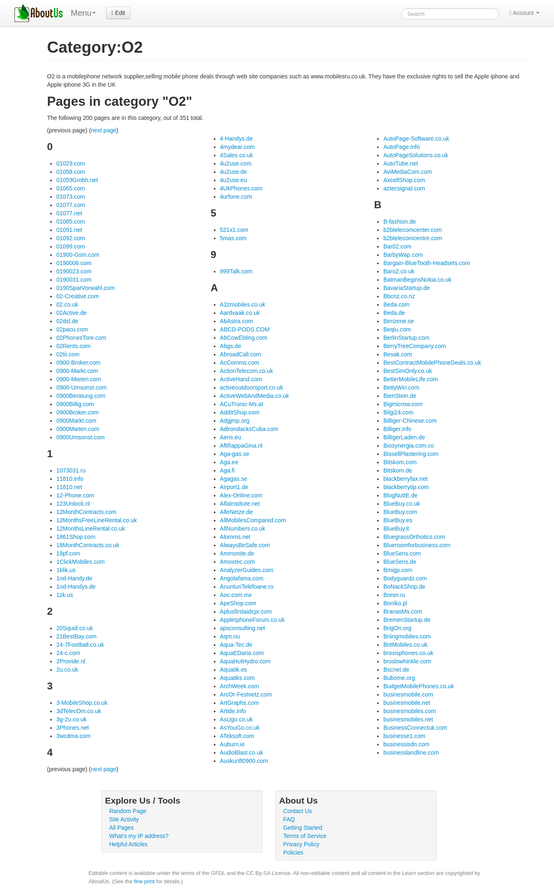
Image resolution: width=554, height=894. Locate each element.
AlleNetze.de (236, 512)
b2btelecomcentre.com (412, 238)
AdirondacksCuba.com (249, 429)
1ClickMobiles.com (80, 561)
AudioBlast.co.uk (241, 752)
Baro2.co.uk (398, 271)
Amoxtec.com (237, 561)
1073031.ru (71, 470)
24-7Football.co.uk (80, 644)
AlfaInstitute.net (240, 503)
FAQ (289, 819)
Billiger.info (397, 429)
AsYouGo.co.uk (240, 727)
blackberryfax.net (405, 478)
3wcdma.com (73, 736)
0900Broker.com (77, 412)
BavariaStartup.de (406, 288)
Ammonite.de (237, 553)
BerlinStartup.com (406, 337)
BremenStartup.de (407, 619)
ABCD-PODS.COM (245, 329)
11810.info (69, 478)
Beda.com (396, 304)
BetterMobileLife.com (410, 379)
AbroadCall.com (240, 354)
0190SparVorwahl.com (85, 288)
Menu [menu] (83, 12)
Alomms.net (235, 536)
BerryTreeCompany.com (414, 346)
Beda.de (394, 312)
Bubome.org (399, 678)
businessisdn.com (406, 744)
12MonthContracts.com (86, 512)
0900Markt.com (76, 420)
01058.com (70, 171)
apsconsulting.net (242, 628)
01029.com (70, 163)
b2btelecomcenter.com (412, 230)
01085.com (70, 221)
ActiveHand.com (241, 379)
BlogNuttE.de (400, 495)
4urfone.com (236, 196)
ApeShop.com (238, 603)
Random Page (128, 811)
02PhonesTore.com (81, 337)
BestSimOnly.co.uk (407, 371)
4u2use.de (233, 171)
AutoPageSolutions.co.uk (415, 155)
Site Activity (124, 819)
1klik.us (66, 570)
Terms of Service (305, 836)
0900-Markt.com (77, 371)
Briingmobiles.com (407, 636)
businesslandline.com (411, 752)
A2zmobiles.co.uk (243, 304)
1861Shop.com (75, 536)
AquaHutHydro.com (245, 661)
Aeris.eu (230, 437)
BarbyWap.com (403, 254)
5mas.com (233, 238)
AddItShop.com (240, 412)
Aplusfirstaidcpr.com (246, 611)
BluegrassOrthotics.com (414, 536)
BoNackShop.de (404, 586)
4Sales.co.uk (236, 155)
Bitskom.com (399, 462)
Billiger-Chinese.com (409, 420)
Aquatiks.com (237, 678)
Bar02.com (397, 246)
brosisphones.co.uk (408, 653)
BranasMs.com (402, 611)
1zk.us (64, 595)
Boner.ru (394, 595)
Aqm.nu (230, 636)
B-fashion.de (399, 221)
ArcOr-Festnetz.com (246, 694)
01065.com (70, 188)
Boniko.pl (395, 603)
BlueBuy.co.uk (401, 503)
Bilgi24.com (398, 412)
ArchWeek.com (239, 686)
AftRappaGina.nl (241, 445)
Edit (118, 13)
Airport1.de (234, 487)
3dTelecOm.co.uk (78, 711)
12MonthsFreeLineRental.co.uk (96, 520)
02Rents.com (73, 346)
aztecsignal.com (404, 188)
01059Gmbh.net (77, 180)
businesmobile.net (406, 702)
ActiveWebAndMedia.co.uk (254, 395)
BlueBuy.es (397, 520)
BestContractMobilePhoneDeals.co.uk (432, 362)
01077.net (69, 213)
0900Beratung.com (80, 395)
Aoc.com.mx (236, 595)
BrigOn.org (397, 628)
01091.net (69, 230)
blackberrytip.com (406, 487)
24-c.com (68, 653)
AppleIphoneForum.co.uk (252, 619)
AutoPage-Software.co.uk (416, 138)
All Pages (121, 827)
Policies (293, 852)
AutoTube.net (400, 163)
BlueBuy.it (396, 528)
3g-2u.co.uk (71, 719)
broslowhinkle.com (407, 661)
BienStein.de (399, 395)
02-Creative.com (77, 296)
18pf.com (68, 553)
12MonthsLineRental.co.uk (90, 528)
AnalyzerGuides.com (246, 570)
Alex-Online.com (241, 495)
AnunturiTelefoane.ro (246, 586)
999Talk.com (236, 271)
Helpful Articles (128, 844)
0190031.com (74, 279)
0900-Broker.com (78, 362)
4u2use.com (236, 163)
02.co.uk (67, 304)
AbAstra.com (236, 321)
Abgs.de (230, 346)
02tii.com (68, 354)
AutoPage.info (401, 147)
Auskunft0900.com (244, 761)
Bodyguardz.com (405, 578)
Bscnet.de (396, 669)
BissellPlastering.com (410, 454)
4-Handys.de (236, 138)
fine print (144, 881)
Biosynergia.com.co (408, 445)
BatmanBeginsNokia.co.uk (417, 279)
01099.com (70, 246)
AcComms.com (239, 362)
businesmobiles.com (409, 711)
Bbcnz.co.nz (399, 296)
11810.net (69, 487)
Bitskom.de (397, 470)
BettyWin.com (401, 387)
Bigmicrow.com (402, 404)
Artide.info (233, 711)
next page (103, 130)
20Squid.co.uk (74, 628)
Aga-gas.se (234, 454)
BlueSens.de (399, 561)
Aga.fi (227, 470)
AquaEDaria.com (242, 653)
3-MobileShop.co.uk (82, 702)
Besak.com (397, 354)
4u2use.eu (233, 180)
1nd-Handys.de (76, 586)
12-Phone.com (75, 495)
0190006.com (74, 263)
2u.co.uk (67, 669)
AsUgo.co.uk (236, 719)
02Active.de (71, 312)
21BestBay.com (76, 636)
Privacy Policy (301, 844)
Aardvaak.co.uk (240, 312)
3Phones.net (72, 727)
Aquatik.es (233, 669)
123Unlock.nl (73, 503)
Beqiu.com (397, 329)
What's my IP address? (139, 836)
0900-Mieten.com (78, 379)
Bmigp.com (397, 570)
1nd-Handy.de (74, 578)
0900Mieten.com (77, 429)
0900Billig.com (75, 404)
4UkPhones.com (241, 188)
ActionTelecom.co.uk (246, 371)
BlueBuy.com (400, 512)
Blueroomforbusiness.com (416, 545)
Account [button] (524, 13)
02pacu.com (72, 329)
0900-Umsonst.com (81, 387)
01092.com (70, 238)
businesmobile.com (408, 694)
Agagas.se (233, 478)
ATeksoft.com (237, 736)
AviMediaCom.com (407, 171)
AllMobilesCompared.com (253, 520)
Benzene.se (398, 321)
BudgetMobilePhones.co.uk (418, 686)
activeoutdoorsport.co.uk (251, 387)
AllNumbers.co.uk (243, 528)
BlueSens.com (402, 553)
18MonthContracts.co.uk (87, 545)
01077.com (70, 205)
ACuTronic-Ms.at (242, 404)
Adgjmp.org (235, 420)
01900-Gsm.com (77, 254)
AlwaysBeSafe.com (245, 545)
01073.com (70, 196)
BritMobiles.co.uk (405, 644)
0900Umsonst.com (80, 437)
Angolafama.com (242, 578)
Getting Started (302, 827)
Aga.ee (229, 462)
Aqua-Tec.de (236, 644)
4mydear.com (237, 147)
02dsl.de (67, 321)
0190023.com (74, 271)
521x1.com (234, 230)
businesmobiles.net (408, 719)
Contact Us (297, 811)
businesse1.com (404, 736)
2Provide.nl (70, 661)
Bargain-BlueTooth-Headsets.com (426, 263)
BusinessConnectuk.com (415, 727)
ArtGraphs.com (239, 702)
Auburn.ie (232, 744)
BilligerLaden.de (404, 437)
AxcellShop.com (404, 180)
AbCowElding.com (243, 337)
